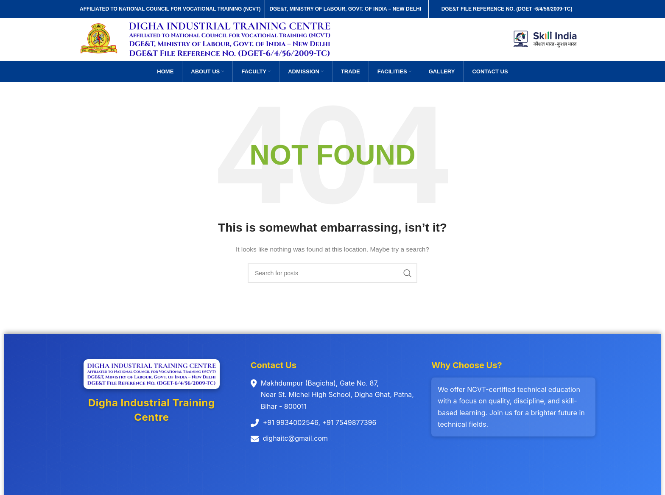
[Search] (332, 274)
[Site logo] (100, 39)
